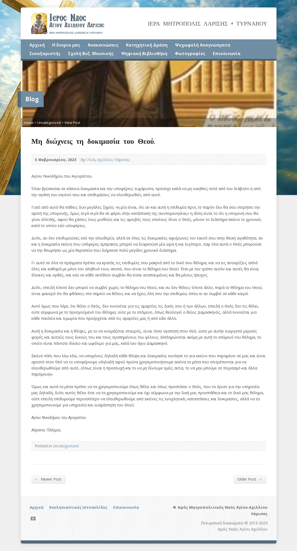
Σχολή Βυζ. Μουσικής (91, 53)
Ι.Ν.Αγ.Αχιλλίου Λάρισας (108, 159)
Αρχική (37, 45)
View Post (72, 122)
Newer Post (48, 479)
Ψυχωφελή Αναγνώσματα (202, 45)
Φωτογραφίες (190, 53)
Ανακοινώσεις (103, 45)
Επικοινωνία (227, 53)
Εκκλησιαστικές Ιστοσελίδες (78, 507)
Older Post (249, 479)
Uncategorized (49, 122)
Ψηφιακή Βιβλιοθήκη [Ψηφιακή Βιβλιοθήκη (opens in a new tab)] (144, 53)
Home (29, 122)
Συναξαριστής (44, 53)
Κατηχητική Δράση (147, 45)
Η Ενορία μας (66, 45)
